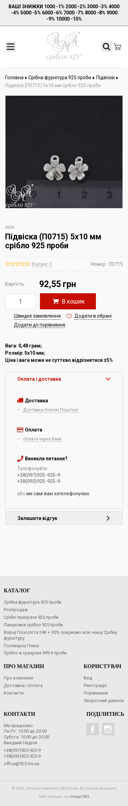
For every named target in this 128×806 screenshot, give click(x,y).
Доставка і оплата (23, 685)
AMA (9, 227)
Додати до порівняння (39, 325)
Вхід (88, 677)
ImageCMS (79, 796)
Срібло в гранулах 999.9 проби (35, 652)
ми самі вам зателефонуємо (57, 493)
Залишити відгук (64, 518)
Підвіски (107, 77)
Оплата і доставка (64, 379)
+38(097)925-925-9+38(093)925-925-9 (22, 753)
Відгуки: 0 (42, 263)
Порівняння (96, 693)
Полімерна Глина (21, 645)
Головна (16, 77)
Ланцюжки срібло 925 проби (33, 624)
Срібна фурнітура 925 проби (61, 77)
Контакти (14, 693)
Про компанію (18, 677)
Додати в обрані (93, 316)
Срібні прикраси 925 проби (31, 617)
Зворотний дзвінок (104, 700)
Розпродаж (16, 609)
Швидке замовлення (37, 316)
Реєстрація (95, 685)
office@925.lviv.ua (21, 763)
